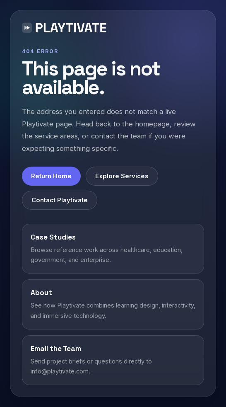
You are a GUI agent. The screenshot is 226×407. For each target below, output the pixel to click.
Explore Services (122, 176)
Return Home (51, 176)
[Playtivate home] (66, 29)
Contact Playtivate (59, 200)
